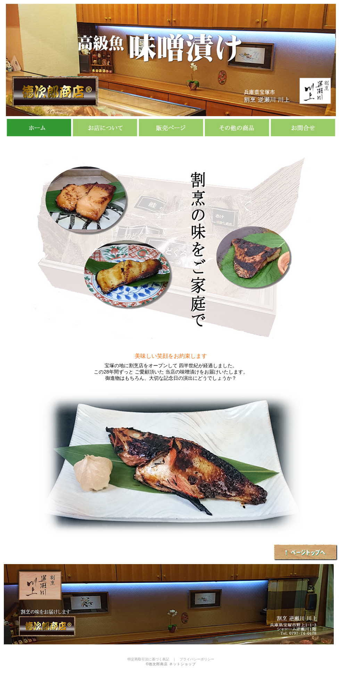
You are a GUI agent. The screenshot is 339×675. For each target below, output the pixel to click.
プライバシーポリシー (197, 659)
